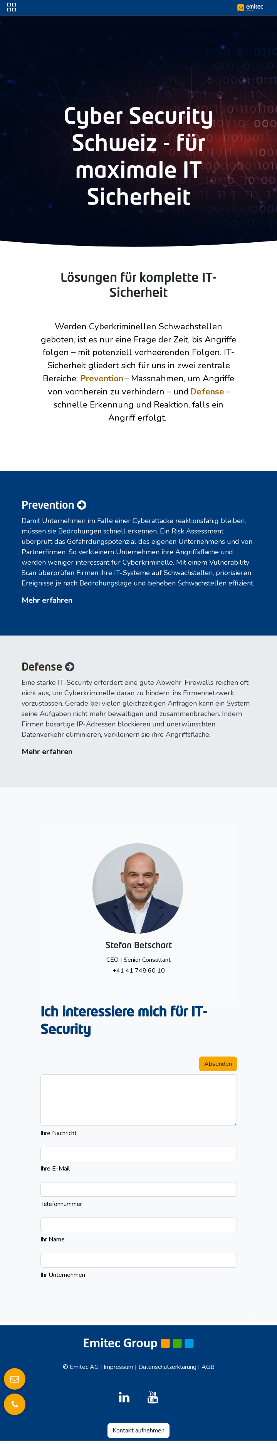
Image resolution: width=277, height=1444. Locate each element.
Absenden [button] (218, 1064)
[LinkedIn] (124, 1397)
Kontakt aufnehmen (138, 1430)
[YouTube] (153, 1397)
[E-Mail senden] (14, 1379)
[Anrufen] (14, 1404)
